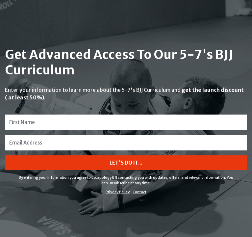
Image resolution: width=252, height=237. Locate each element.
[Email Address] (126, 142)
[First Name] (126, 122)
